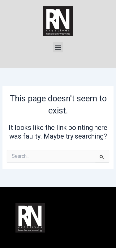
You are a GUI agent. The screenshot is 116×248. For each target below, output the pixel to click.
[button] (58, 47)
